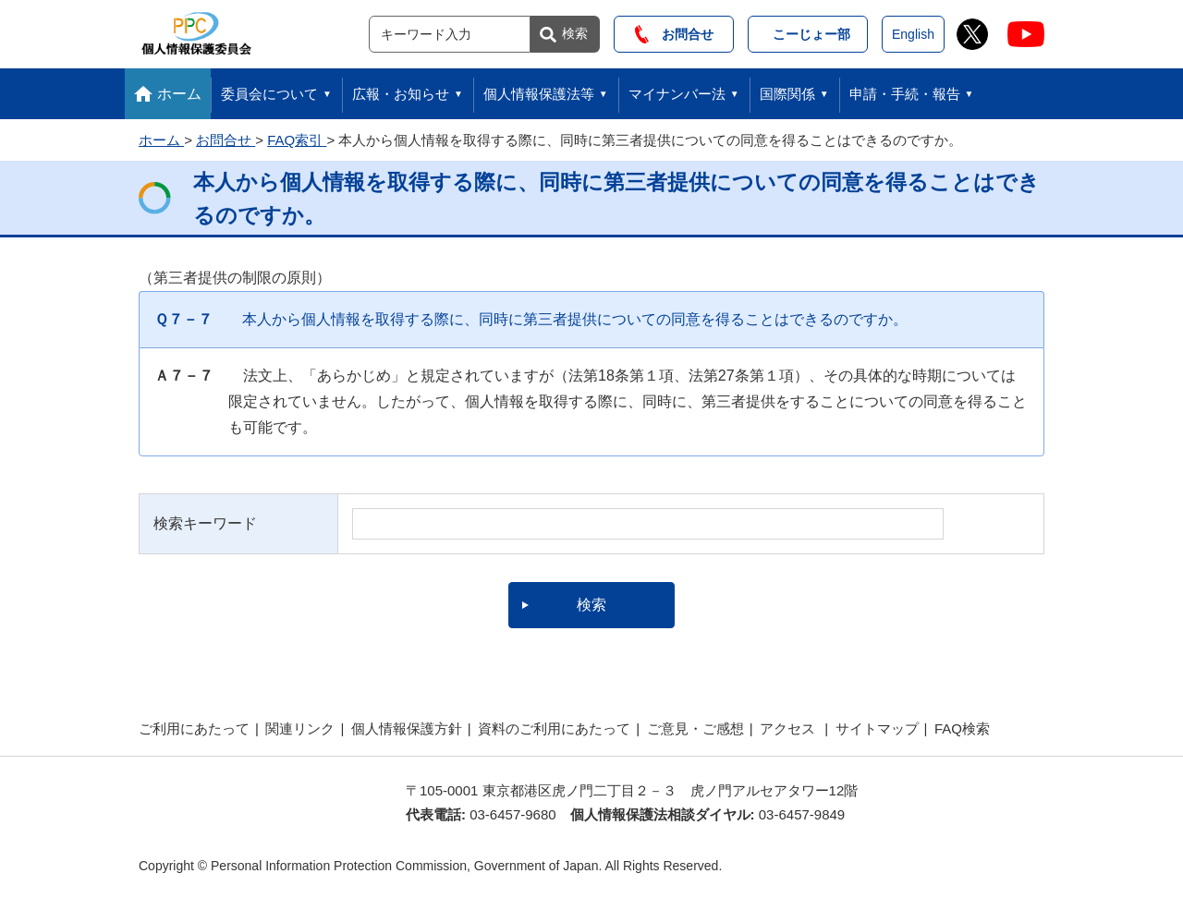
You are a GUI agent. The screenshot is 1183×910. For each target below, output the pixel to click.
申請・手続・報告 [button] (904, 94)
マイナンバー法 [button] (677, 94)
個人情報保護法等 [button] (538, 94)
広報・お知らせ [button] (400, 94)
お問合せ (674, 34)
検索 (575, 33)
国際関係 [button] (787, 94)
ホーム (179, 94)
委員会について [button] (269, 94)
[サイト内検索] (450, 34)
